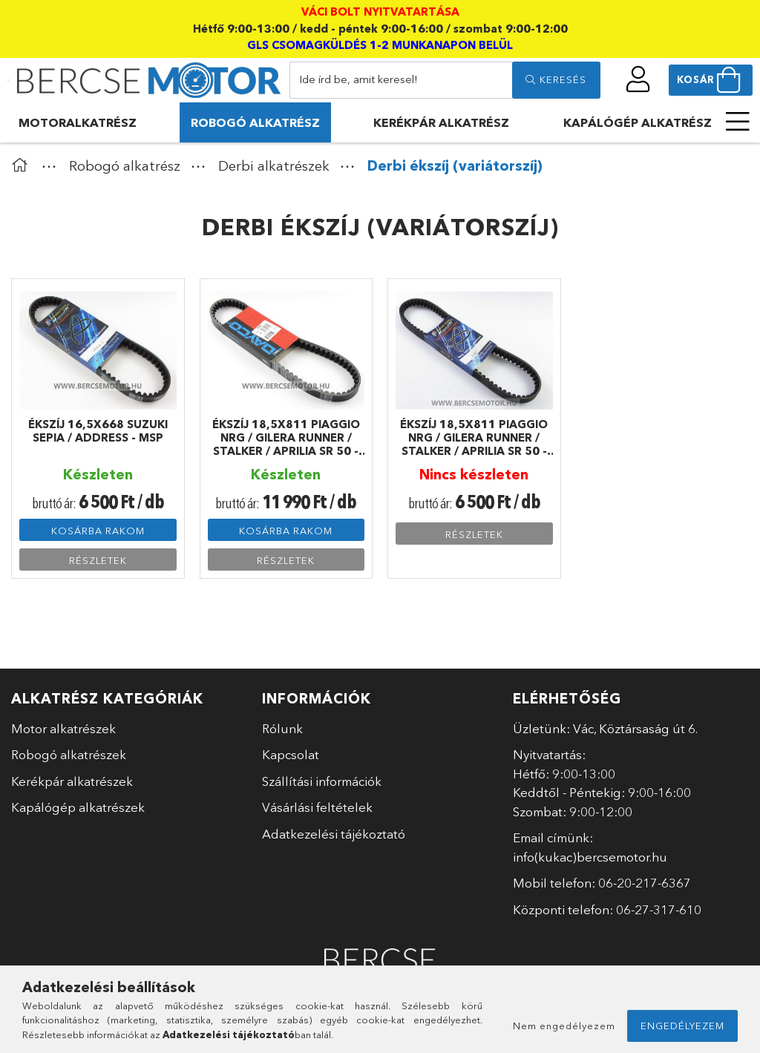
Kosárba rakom (98, 531)
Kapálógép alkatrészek (78, 807)
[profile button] (639, 79)
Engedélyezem (682, 1025)
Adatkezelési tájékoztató (333, 834)
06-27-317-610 (658, 909)
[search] (556, 80)
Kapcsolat (290, 754)
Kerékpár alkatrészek (72, 781)
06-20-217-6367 (644, 882)
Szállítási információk (321, 781)
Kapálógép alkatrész (637, 122)
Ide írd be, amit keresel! (358, 79)
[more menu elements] (738, 122)
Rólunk (282, 728)
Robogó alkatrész (255, 122)
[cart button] (711, 80)
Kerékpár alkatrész (441, 122)
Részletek (98, 560)
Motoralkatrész (78, 122)
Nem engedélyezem (564, 1025)
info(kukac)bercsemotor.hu (590, 857)
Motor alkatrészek (63, 728)
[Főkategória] (23, 165)
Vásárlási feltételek (317, 807)
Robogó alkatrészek (68, 754)
